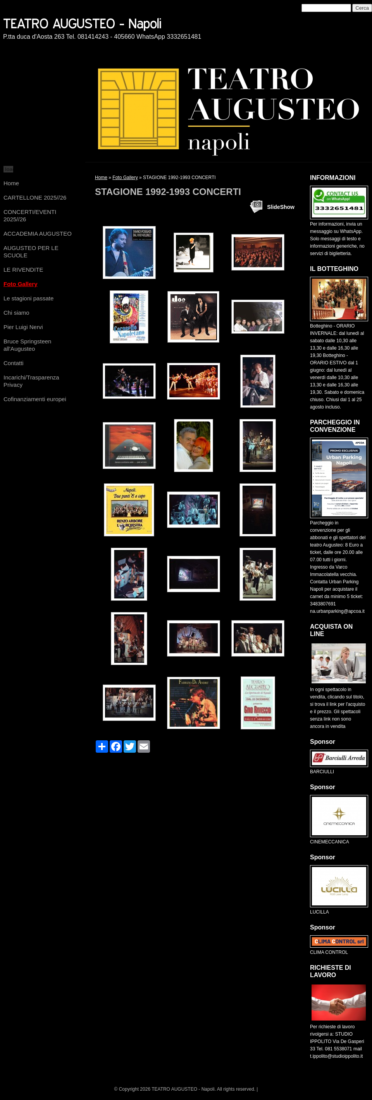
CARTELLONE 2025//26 (34, 197)
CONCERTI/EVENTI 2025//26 (29, 215)
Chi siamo (16, 312)
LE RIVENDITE (23, 269)
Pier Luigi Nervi (23, 327)
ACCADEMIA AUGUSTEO (37, 233)
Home (11, 183)
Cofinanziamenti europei (34, 399)
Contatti (13, 363)
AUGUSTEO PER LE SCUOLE (31, 252)
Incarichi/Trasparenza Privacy (31, 381)
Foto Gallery (20, 284)
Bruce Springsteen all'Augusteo (27, 345)
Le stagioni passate (28, 298)
